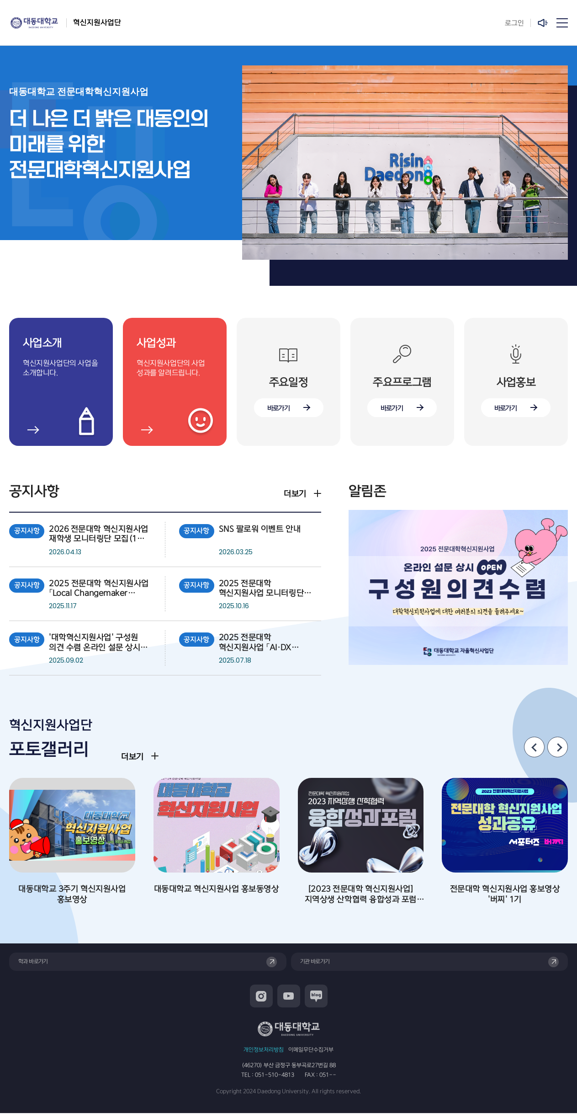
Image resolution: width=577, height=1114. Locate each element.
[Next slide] (557, 747)
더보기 (295, 493)
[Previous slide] (534, 747)
